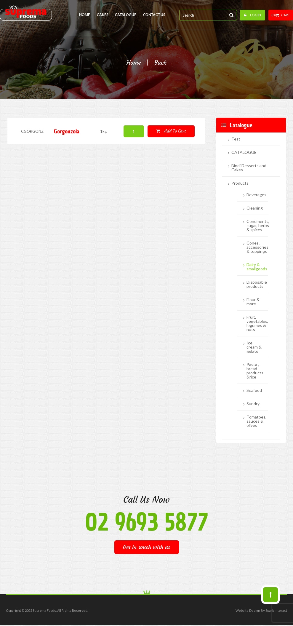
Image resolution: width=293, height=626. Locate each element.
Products (240, 183)
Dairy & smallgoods (256, 267)
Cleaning (254, 208)
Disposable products (256, 284)
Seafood (254, 390)
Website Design (248, 610)
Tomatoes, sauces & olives (256, 421)
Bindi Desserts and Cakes (248, 168)
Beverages (256, 195)
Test (235, 139)
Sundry (253, 404)
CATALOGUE (244, 152)
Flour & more (253, 302)
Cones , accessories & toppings (257, 247)
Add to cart (171, 131)
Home (134, 62)
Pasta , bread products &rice (254, 370)
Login (252, 15)
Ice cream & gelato (254, 347)
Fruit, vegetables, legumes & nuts (257, 323)
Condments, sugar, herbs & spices (257, 225)
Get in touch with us (146, 547)
